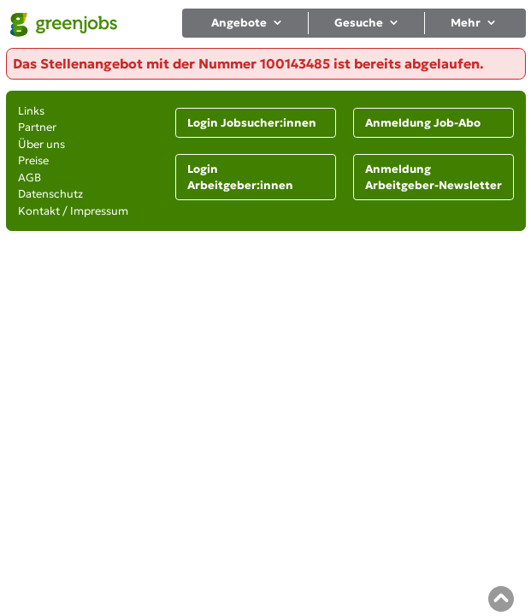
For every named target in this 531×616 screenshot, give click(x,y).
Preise (33, 160)
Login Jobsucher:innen (251, 123)
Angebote (247, 22)
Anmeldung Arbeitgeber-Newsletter (433, 177)
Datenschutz (50, 194)
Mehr (474, 22)
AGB (29, 177)
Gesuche (367, 22)
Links (31, 111)
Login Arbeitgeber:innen (240, 177)
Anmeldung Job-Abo (423, 123)
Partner (37, 127)
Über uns (41, 144)
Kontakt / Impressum (73, 211)
